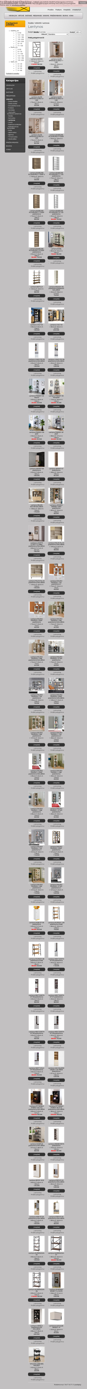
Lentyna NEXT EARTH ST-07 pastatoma (56, 970)
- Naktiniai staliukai (14, 124)
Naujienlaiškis (64, 1368)
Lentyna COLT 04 (56, 317)
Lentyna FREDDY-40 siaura (36, 386)
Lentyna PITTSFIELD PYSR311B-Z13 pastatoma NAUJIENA (56, 1078)
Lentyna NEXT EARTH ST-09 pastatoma (56, 1005)
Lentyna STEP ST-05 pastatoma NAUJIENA (56, 1185)
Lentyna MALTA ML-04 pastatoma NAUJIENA (37, 566)
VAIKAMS (46, 16)
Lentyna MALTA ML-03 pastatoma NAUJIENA (56, 530)
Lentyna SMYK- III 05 (36, 1149)
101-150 (21, 35)
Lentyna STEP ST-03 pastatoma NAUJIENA (56, 1150)
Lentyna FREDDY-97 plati (56, 422)
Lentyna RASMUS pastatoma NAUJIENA (37, 1115)
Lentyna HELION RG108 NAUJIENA (36, 493)
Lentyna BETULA (36, 280)
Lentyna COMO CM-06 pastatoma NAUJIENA (56, 351)
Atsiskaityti (76, 10)
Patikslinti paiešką (12, 73)
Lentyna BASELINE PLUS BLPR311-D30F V (36, 169)
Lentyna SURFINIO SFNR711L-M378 (56, 1256)
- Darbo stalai (12, 103)
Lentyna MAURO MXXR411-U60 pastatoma (56, 752)
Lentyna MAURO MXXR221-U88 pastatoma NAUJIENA (37, 641)
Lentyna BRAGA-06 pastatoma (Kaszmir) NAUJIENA (56, 281)
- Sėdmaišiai (11, 132)
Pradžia (50, 10)
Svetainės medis (39, 1369)
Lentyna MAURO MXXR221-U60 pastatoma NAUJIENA (56, 604)
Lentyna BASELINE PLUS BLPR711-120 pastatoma (56, 170)
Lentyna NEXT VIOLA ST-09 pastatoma (36, 1041)
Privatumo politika (13, 1368)
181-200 (21, 39)
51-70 (20, 43)
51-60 (20, 70)
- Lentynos (11, 120)
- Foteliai (10, 108)
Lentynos (46, 23)
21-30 (20, 64)
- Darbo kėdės (12, 101)
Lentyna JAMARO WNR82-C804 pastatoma (56, 493)
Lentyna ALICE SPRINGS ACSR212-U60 (36, 96)
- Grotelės (11, 110)
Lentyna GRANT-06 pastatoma (37, 457)
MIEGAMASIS (37, 16)
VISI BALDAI (13, 16)
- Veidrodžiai (11, 139)
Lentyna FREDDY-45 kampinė (56, 386)
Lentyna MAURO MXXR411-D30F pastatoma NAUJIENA (37, 752)
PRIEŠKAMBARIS (56, 16)
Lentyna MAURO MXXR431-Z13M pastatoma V (56, 863)
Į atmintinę (37, 70)
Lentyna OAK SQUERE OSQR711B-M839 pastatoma (56, 1041)
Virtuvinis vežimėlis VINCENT (36, 1328)
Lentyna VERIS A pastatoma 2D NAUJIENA (37, 1292)
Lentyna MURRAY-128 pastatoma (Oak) (56, 899)
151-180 (21, 37)
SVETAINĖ (28, 16)
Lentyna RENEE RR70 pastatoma (56, 1115)
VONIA (71, 16)
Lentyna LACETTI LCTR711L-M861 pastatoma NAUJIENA (37, 530)
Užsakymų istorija (65, 1366)
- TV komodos (12, 137)
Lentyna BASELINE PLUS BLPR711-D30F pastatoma (36, 207)
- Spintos (10, 135)
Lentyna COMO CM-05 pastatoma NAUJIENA (37, 351)
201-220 (21, 41)
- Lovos (9, 122)
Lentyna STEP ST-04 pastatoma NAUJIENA (37, 1185)
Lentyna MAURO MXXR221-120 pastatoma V (56, 567)
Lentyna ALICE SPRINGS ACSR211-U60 (56, 59)
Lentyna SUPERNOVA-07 (56, 1221)
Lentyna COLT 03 (36, 317)
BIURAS (65, 16)
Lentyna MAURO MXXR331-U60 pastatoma (37, 715)
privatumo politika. (18, 5)
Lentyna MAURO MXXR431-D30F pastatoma (56, 826)
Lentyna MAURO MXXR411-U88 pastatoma (37, 789)
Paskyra (59, 10)
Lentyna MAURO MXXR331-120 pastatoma (37, 678)
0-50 (19, 33)
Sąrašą (36, 32)
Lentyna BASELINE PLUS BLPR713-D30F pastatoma (36, 244)
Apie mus (10, 1364)
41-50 (20, 68)
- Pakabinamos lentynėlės (12, 127)
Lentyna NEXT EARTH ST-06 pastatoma (36, 970)
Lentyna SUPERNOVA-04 (37, 1221)
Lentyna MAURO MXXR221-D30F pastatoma (37, 604)
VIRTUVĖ (21, 16)
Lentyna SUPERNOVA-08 (37, 1256)
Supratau (83, 3)
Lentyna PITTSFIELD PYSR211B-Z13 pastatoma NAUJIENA (37, 1078)
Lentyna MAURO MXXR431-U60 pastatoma (37, 863)
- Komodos (11, 118)
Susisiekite (37, 1367)
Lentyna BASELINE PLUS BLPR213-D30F (56, 132)
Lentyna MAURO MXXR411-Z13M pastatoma (56, 789)
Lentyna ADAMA (36, 58)
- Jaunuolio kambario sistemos (14, 113)
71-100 (20, 46)
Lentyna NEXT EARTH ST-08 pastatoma (36, 1005)
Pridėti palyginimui (37, 72)
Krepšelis (67, 10)
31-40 (20, 66)
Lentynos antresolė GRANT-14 (56, 1291)
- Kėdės (10, 116)
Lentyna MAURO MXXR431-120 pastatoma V (37, 826)
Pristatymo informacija (15, 1366)
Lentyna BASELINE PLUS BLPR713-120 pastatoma (56, 207)
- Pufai (9, 130)
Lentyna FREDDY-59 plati (36, 422)
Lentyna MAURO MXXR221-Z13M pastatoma (56, 641)
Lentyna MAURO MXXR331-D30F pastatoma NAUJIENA (56, 678)
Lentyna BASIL (56, 243)
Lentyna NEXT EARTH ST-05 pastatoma (56, 935)
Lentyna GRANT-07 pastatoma (56, 457)
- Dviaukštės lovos (13, 106)
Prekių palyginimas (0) (36, 38)
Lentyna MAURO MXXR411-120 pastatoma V (56, 715)
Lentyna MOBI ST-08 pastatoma (36, 899)
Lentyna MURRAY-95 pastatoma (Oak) (36, 935)
